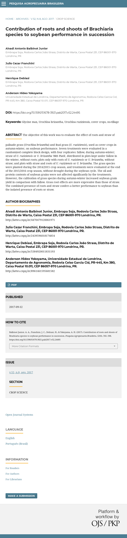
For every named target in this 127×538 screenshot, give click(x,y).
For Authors (12, 473)
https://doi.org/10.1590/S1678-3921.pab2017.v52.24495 (46, 112)
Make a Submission (21, 495)
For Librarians (14, 479)
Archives (22, 18)
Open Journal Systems (19, 414)
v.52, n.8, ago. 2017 (42, 18)
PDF (14, 284)
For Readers (12, 468)
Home (10, 18)
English (10, 438)
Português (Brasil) (17, 443)
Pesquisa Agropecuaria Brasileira (36, 3)
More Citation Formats (25, 346)
